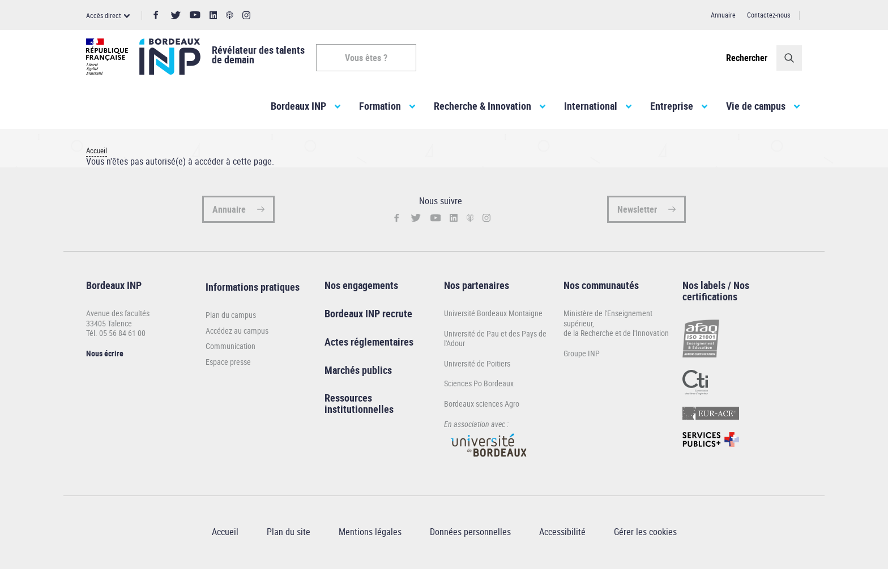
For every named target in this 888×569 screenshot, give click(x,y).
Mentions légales (370, 534)
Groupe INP (581, 355)
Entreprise (671, 108)
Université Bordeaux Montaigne (493, 315)
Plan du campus (231, 317)
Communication (230, 348)
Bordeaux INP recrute (368, 315)
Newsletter (637, 211)
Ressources (348, 400)
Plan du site (288, 534)
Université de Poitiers (477, 365)
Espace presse (228, 364)
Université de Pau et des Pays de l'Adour (495, 340)
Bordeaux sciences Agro (481, 405)
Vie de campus (755, 108)
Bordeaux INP (298, 108)
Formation (380, 108)
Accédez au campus (237, 333)
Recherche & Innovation (482, 108)
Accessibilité (562, 534)
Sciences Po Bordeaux (479, 385)
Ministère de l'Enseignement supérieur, (607, 320)
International (590, 108)
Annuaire (723, 14)
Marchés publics (358, 371)
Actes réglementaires (369, 344)
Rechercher (746, 57)
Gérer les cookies (645, 534)
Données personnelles (470, 534)
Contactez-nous (768, 14)
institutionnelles (359, 411)
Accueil (96, 153)
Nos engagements (361, 287)
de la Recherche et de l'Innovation (616, 335)
